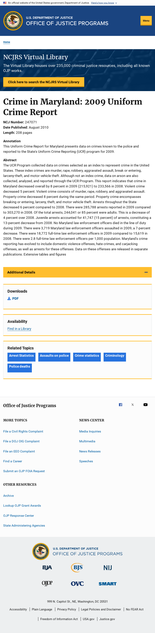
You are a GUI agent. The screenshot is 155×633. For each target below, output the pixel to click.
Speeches (86, 461)
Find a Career (12, 461)
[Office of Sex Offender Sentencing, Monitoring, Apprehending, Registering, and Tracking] (108, 586)
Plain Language (42, 609)
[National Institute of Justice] (108, 571)
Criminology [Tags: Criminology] (114, 355)
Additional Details (21, 272)
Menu (146, 20)
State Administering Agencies (24, 525)
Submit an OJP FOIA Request (24, 471)
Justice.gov (107, 619)
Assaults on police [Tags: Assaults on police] (54, 355)
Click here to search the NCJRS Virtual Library (43, 82)
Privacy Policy (66, 609)
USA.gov (88, 619)
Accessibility (18, 609)
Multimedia (87, 441)
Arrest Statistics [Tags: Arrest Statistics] (21, 355)
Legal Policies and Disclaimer (101, 609)
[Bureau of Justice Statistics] (77, 573)
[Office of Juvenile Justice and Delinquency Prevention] (47, 587)
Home (6, 42)
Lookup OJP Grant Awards (22, 505)
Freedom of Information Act (59, 619)
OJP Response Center (18, 515)
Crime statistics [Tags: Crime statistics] (87, 355)
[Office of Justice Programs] (13, 21)
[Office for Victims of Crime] (77, 586)
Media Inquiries (90, 431)
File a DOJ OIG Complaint (21, 441)
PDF (15, 298)
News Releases (90, 451)
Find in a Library (19, 329)
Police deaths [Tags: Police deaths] (19, 366)
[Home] (67, 21)
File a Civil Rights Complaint (23, 431)
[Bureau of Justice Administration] (47, 571)
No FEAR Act (135, 609)
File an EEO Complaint (19, 451)
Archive (8, 496)
